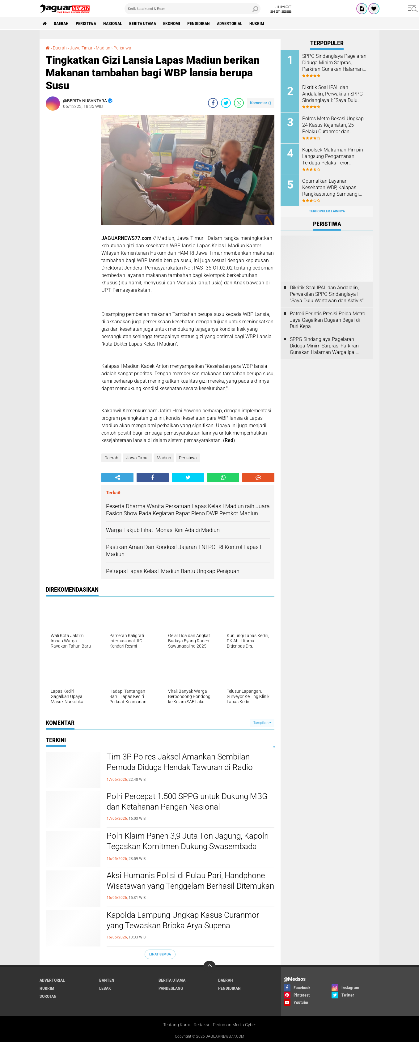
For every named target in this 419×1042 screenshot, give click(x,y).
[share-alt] (117, 477)
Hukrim (256, 23)
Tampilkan (262, 723)
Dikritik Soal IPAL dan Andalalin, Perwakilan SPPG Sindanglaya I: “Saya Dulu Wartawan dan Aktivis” (332, 94)
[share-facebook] (213, 103)
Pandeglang (171, 988)
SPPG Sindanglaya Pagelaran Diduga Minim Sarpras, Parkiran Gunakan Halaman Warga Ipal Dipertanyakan (334, 62)
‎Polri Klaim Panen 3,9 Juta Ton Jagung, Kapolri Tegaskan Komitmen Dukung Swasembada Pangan (188, 846)
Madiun (164, 457)
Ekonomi (171, 23)
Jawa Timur (137, 457)
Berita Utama (142, 23)
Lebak (105, 988)
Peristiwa (86, 23)
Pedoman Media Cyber (234, 1024)
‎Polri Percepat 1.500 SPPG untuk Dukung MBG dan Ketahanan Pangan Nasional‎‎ (187, 801)
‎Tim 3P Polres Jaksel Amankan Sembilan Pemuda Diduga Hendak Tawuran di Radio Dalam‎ (180, 767)
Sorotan (48, 996)
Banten (106, 980)
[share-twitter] (226, 103)
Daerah (61, 23)
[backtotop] (209, 967)
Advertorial (229, 23)
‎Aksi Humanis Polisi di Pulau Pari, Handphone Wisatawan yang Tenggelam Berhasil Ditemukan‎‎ (190, 881)
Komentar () (260, 102)
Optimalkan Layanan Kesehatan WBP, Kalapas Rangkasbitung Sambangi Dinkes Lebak (330, 187)
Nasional (112, 23)
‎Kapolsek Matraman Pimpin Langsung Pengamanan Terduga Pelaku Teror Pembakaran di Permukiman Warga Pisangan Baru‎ (333, 156)
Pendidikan (198, 23)
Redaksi (201, 1024)
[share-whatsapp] (239, 103)
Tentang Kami (176, 1024)
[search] (192, 8)
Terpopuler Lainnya (327, 211)
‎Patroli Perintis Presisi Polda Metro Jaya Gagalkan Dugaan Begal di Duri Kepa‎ (327, 320)
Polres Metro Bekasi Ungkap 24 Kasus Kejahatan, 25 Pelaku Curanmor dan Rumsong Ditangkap (333, 125)
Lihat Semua (160, 954)
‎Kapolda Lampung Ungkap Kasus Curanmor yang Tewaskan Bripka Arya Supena (183, 920)
